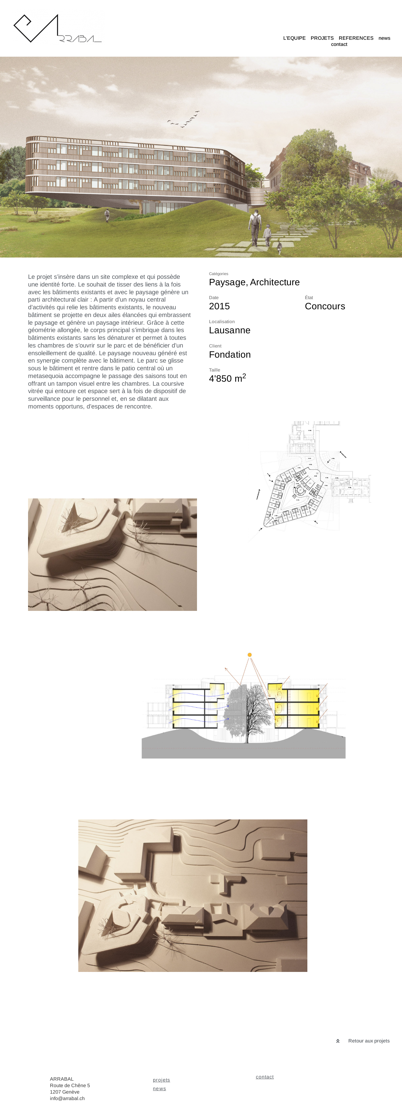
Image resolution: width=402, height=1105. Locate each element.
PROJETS (322, 38)
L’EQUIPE (294, 38)
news (384, 38)
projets (161, 1080)
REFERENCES (356, 38)
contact (339, 44)
